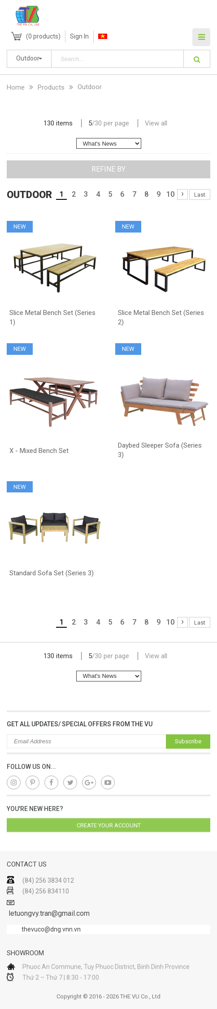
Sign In (79, 36)
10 (170, 194)
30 (98, 123)
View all (156, 123)
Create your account (109, 831)
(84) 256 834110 (45, 912)
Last (199, 194)
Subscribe (188, 741)
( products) (43, 36)
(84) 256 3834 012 (48, 901)
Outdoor (27, 58)
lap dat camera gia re (206, 632)
